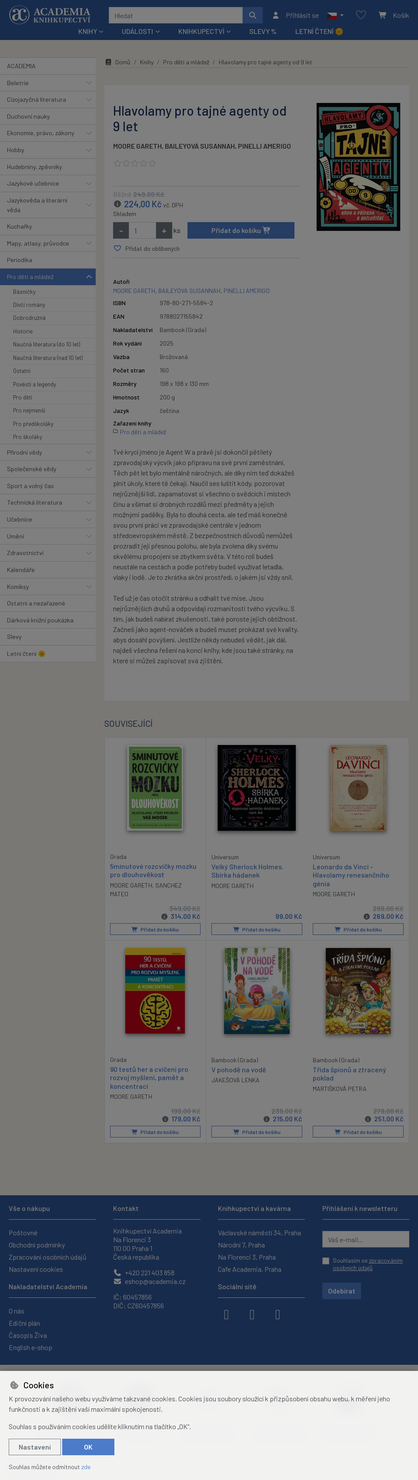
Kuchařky (19, 226)
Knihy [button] (87, 31)
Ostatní (21, 370)
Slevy (14, 636)
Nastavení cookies (36, 1269)
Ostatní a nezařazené (36, 603)
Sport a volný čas (30, 485)
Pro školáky (27, 436)
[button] (335, 15)
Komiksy (18, 586)
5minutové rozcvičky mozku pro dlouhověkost (153, 870)
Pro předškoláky (33, 423)
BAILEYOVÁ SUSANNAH (200, 146)
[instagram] (252, 1313)
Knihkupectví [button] (201, 31)
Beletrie (18, 82)
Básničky (24, 291)
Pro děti (22, 397)
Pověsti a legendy (34, 384)
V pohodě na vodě (238, 1069)
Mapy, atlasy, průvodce (38, 243)
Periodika (19, 259)
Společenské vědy (32, 468)
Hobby (15, 149)
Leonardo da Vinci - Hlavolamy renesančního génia (351, 874)
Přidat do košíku (241, 230)
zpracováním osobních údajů (368, 1264)
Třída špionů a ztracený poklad (349, 1073)
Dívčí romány (29, 304)
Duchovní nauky (28, 116)
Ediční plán (24, 1323)
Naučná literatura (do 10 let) (46, 344)
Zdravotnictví (25, 552)
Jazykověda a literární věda (37, 204)
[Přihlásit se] (295, 15)
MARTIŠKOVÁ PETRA (340, 1088)
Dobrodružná (29, 317)
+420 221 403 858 (143, 1272)
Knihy (147, 62)
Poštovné (23, 1232)
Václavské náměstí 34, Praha (259, 1232)
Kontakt (126, 1208)
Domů (117, 62)
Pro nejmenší (29, 410)
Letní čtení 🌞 (319, 31)
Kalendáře (21, 569)
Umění (15, 536)
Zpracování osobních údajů (48, 1257)
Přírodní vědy (24, 452)
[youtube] (278, 1313)
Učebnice (19, 519)
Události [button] (137, 31)
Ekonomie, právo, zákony (40, 132)
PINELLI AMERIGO (264, 146)
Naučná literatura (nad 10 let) (48, 357)
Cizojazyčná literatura (36, 99)
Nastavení (35, 1447)
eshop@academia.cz (149, 1281)
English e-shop (30, 1347)
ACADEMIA (21, 66)
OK (88, 1447)
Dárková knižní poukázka (40, 620)
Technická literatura (34, 502)
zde (85, 1466)
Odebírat (341, 1291)
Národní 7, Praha (241, 1245)
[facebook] (226, 1313)
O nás (16, 1311)
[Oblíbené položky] (361, 15)
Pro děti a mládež (30, 276)
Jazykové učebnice (33, 183)
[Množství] (142, 230)
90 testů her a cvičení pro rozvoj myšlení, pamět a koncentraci (149, 1077)
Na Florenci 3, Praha (247, 1257)
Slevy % (263, 31)
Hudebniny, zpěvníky (34, 166)
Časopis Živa (28, 1335)
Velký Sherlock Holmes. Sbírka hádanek (247, 870)
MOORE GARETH (137, 146)
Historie (23, 331)
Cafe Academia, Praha (249, 1269)
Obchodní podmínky (37, 1245)
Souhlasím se (368, 1264)
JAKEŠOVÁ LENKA (235, 1080)
